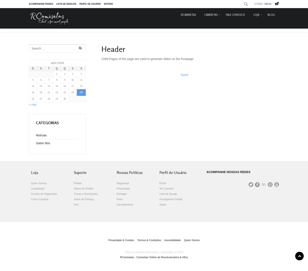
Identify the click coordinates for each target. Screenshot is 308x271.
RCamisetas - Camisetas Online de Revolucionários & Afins (154, 257)
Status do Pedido (83, 188)
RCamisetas (188, 14)
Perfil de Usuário (90, 4)
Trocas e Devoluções (86, 193)
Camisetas (211, 14)
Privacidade (123, 188)
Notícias (41, 135)
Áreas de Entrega (84, 199)
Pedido (78, 183)
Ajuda (162, 204)
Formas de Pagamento (44, 193)
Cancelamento (125, 204)
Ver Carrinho (166, 188)
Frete (120, 199)
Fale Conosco (235, 14)
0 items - (262, 4)
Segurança (123, 183)
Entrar (108, 4)
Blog (271, 14)
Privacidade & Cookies (121, 240)
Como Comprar (40, 199)
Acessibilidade (172, 240)
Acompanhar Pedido (41, 4)
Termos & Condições (149, 240)
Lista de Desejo (168, 193)
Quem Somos (39, 183)
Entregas (122, 193)
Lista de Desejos (66, 4)
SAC (76, 204)
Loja (256, 14)
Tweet (184, 75)
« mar (33, 104)
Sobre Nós (43, 143)
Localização (37, 188)
